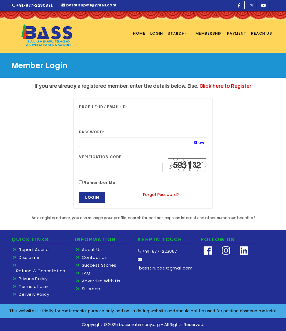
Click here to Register (225, 86)
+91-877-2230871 (32, 5)
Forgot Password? (161, 194)
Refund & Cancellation (40, 271)
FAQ (86, 273)
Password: (91, 132)
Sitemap (91, 289)
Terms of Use (33, 286)
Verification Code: (101, 157)
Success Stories (99, 265)
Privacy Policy (33, 279)
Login (92, 197)
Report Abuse (34, 249)
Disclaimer (30, 257)
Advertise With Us (101, 281)
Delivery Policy (34, 294)
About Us (92, 249)
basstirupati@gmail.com (88, 5)
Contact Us (94, 257)
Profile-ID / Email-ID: (103, 107)
